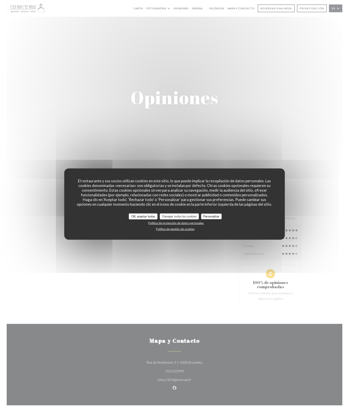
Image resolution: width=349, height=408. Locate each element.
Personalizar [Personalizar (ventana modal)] (211, 216)
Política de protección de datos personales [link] (176, 223)
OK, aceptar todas (143, 216)
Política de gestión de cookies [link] (175, 229)
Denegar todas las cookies (179, 216)
